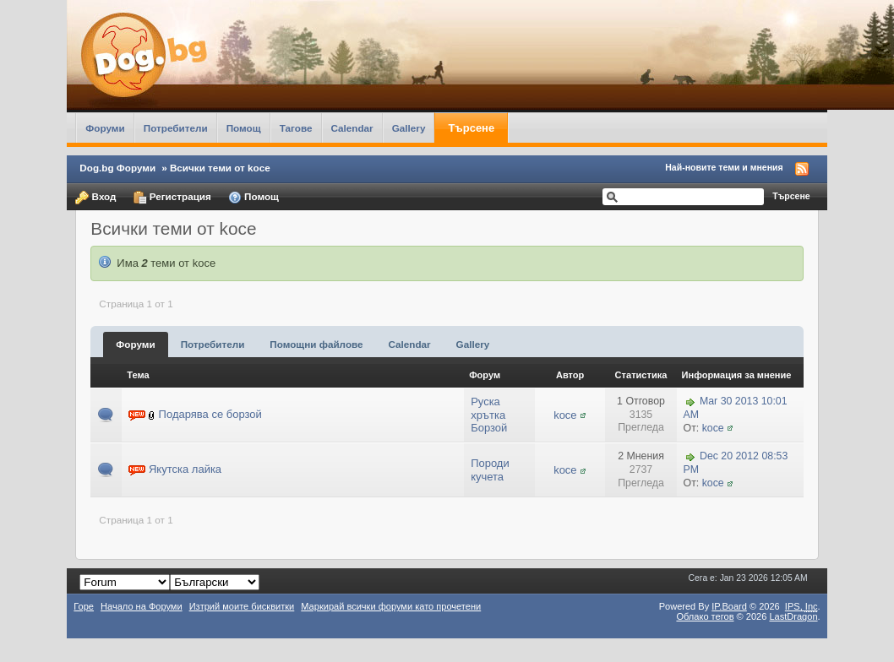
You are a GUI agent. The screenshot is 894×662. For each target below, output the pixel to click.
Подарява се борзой (210, 414)
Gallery (409, 127)
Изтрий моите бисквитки (242, 606)
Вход (95, 197)
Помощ (243, 127)
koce (564, 415)
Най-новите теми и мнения (723, 167)
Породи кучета (490, 470)
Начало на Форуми (142, 606)
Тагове (296, 127)
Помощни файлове (316, 344)
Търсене (471, 128)
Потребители (176, 127)
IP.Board (729, 606)
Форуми (104, 127)
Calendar (352, 127)
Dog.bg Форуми (117, 167)
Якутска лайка (185, 469)
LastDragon (793, 616)
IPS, (801, 606)
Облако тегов (704, 616)
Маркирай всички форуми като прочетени (391, 606)
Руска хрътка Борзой (489, 414)
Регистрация (172, 197)
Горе (84, 606)
